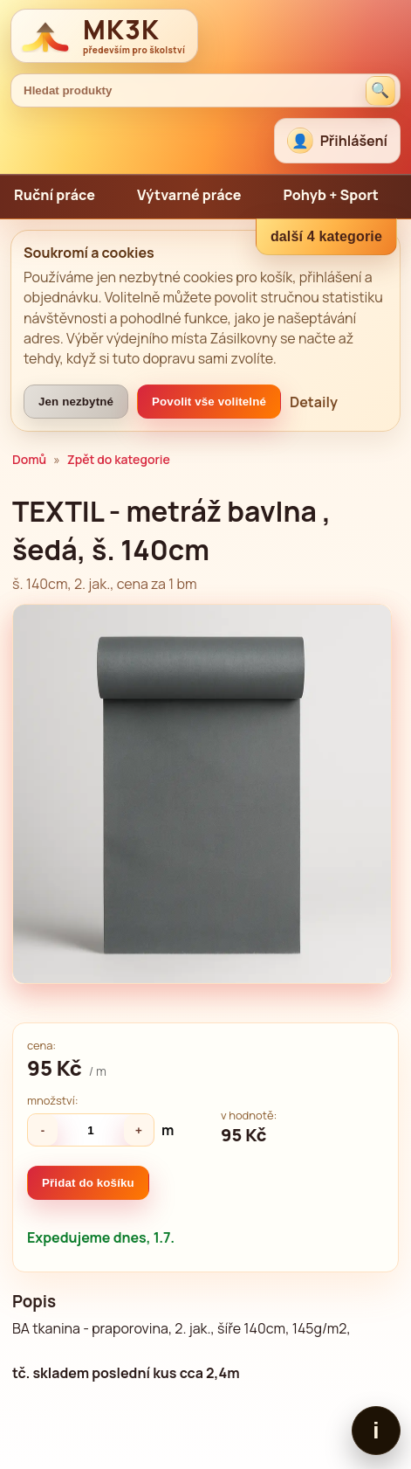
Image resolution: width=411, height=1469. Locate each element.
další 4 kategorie (326, 236)
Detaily (314, 402)
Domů (29, 459)
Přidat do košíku (88, 1182)
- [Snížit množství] (43, 1130)
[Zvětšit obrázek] (202, 794)
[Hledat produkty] (380, 91)
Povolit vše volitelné (209, 401)
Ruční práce (54, 194)
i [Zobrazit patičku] (376, 1430)
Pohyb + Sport (331, 194)
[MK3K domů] (104, 36)
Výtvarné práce (189, 194)
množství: (53, 1100)
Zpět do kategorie (118, 459)
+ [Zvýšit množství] (138, 1130)
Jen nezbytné (75, 401)
